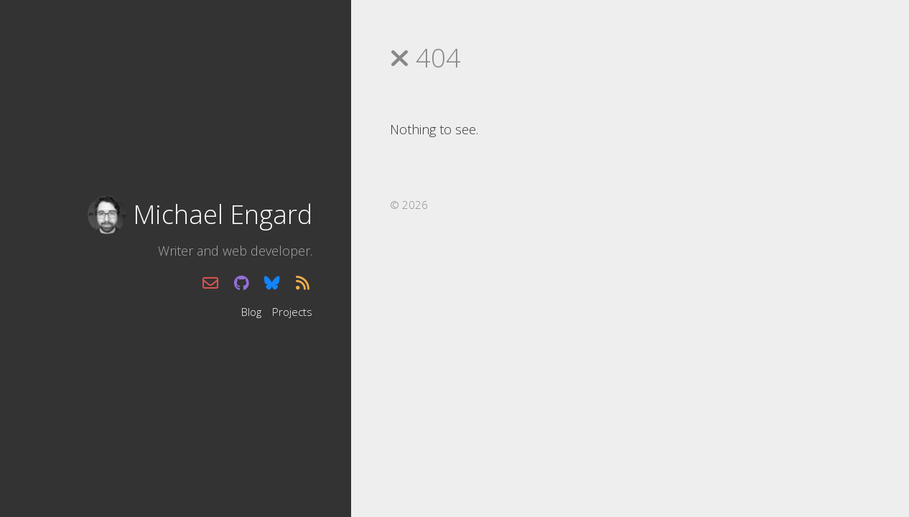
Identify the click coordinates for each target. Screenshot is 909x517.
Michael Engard (222, 214)
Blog (251, 311)
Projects (292, 311)
